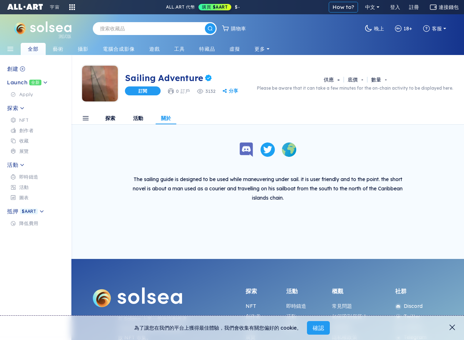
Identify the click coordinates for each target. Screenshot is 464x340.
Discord (409, 306)
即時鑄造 (296, 306)
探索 (110, 118)
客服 (432, 28)
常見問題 (342, 306)
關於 (166, 118)
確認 (318, 327)
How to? (343, 7)
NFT (251, 306)
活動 (138, 118)
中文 (370, 7)
